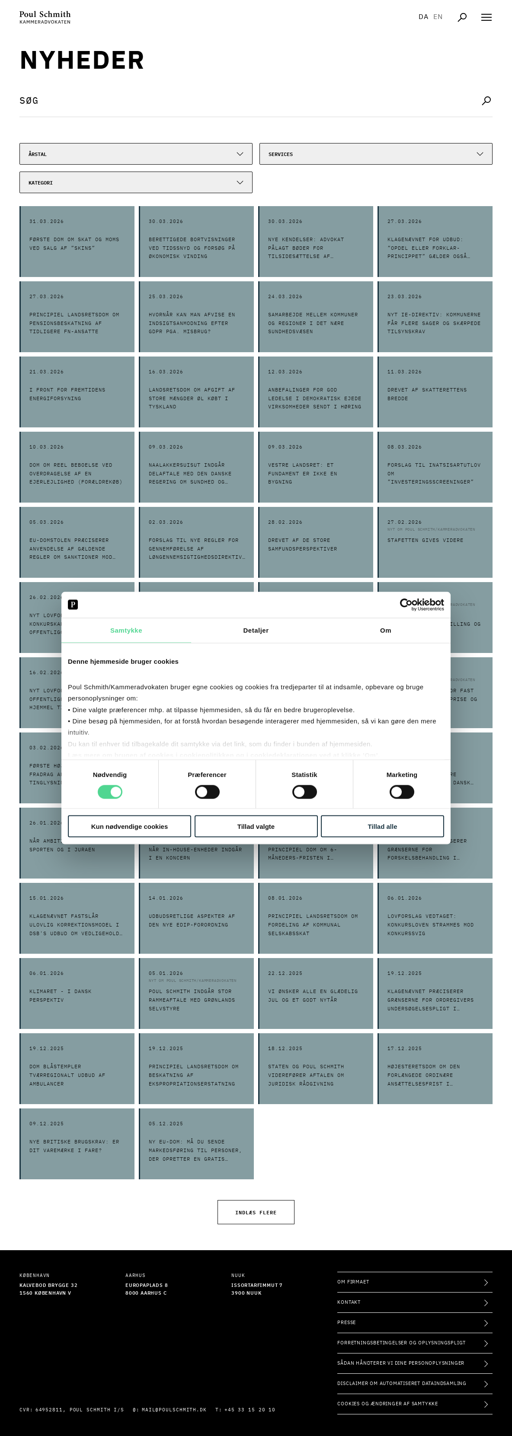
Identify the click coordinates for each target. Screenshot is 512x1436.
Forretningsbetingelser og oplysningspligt (401, 1342)
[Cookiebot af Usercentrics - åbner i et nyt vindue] (406, 604)
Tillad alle (382, 826)
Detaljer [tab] (256, 630)
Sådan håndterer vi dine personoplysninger (400, 1363)
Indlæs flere (256, 1212)
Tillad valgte (256, 826)
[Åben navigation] (486, 17)
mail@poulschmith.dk (174, 1409)
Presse (346, 1322)
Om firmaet (353, 1282)
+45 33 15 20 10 (250, 1409)
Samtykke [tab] (126, 630)
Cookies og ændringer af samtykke (387, 1403)
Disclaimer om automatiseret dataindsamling (402, 1383)
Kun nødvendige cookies (129, 826)
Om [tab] (385, 630)
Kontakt (349, 1302)
